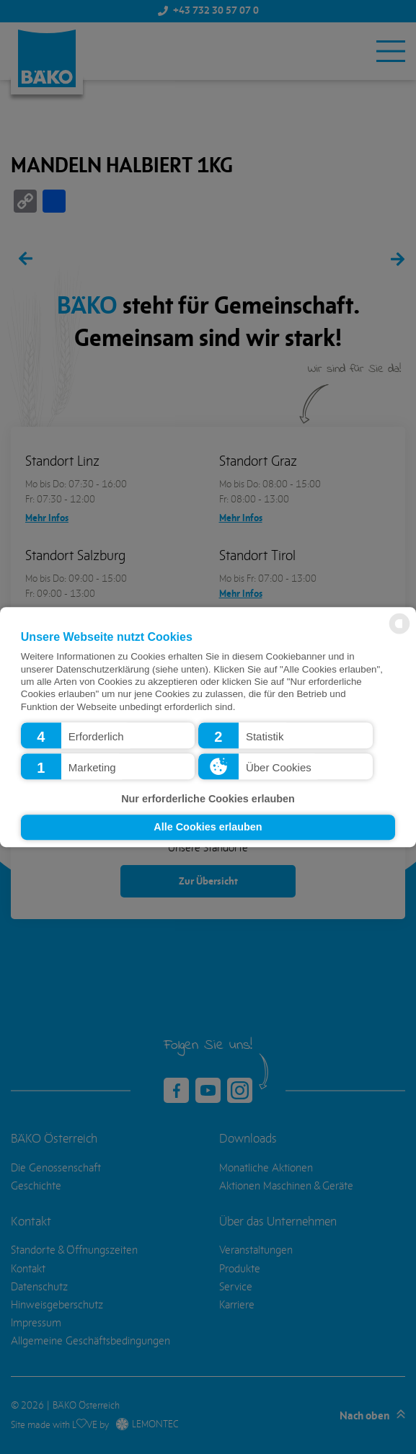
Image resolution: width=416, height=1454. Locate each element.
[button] (108, 735)
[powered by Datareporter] (399, 633)
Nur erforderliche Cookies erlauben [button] (208, 798)
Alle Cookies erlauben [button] (208, 827)
